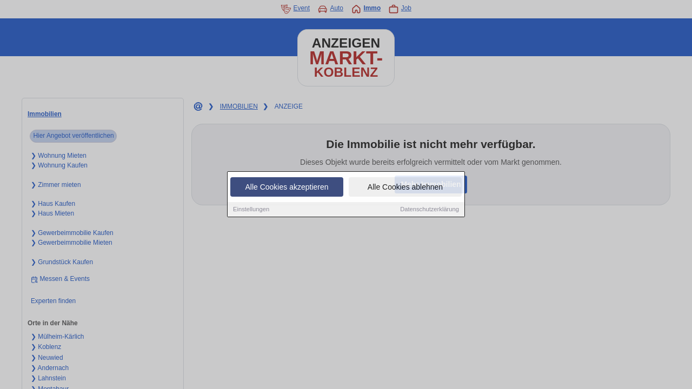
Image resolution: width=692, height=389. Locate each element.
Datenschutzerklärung (429, 209)
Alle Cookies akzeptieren (286, 187)
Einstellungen (251, 209)
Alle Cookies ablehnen (405, 187)
